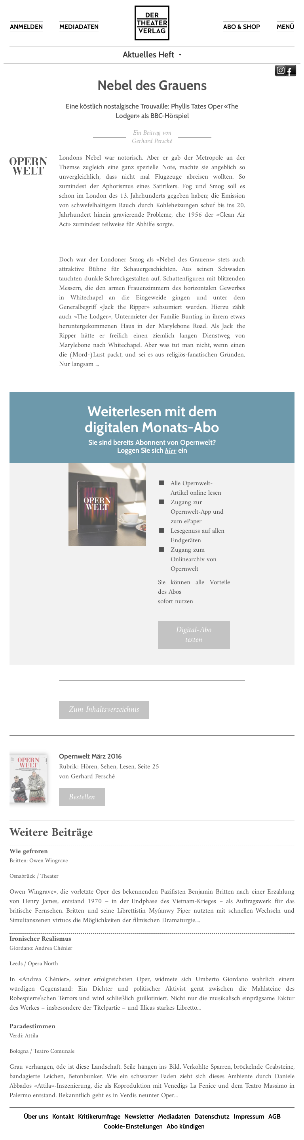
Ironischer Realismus (40, 939)
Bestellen (82, 797)
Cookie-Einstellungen (133, 1126)
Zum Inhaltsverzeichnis (104, 709)
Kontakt (63, 1116)
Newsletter (139, 1116)
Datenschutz (212, 1116)
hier (171, 451)
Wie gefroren (29, 852)
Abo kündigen (186, 1126)
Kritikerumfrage (99, 1116)
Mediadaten (174, 1116)
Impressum (249, 1116)
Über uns (36, 1116)
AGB (274, 1116)
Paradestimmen (32, 1027)
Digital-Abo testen (193, 635)
